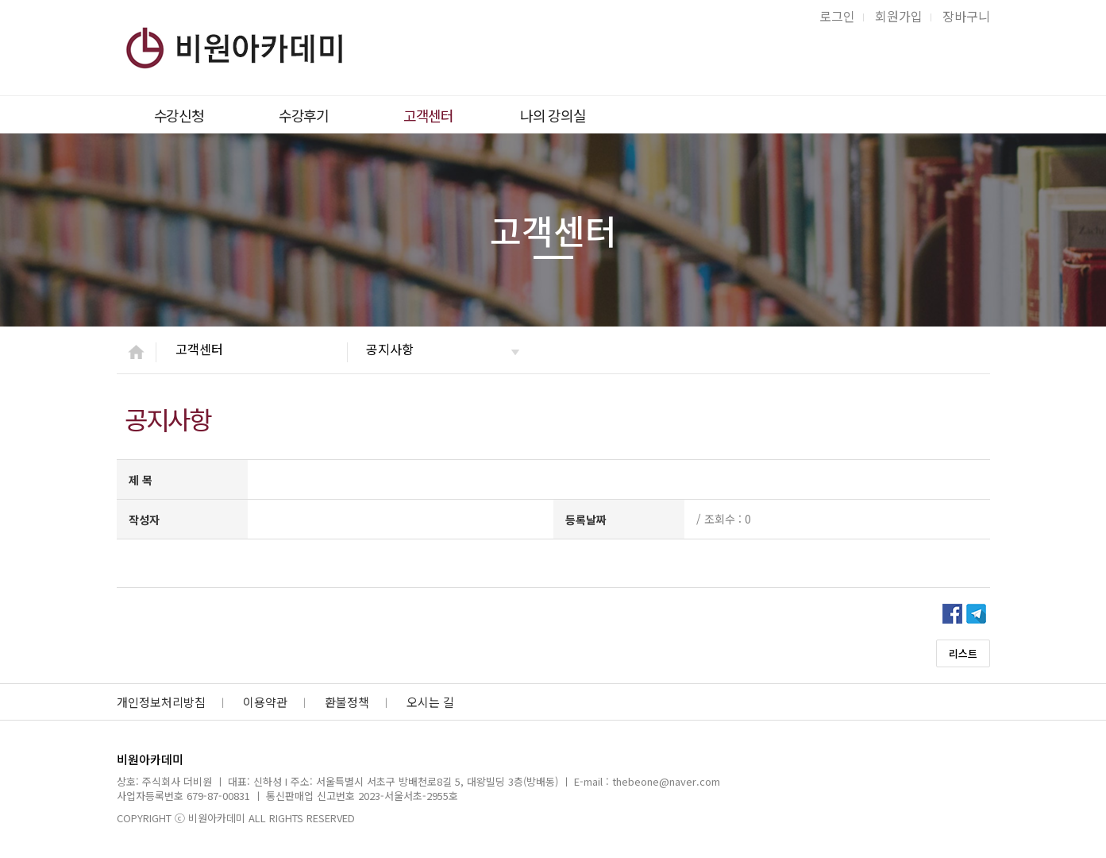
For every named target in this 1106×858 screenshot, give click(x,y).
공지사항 (390, 348)
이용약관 (265, 702)
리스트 (963, 653)
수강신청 (179, 115)
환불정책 (347, 702)
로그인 (837, 15)
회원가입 (899, 15)
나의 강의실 (552, 115)
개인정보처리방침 (161, 702)
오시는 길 (430, 702)
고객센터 (428, 115)
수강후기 (304, 115)
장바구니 (966, 15)
